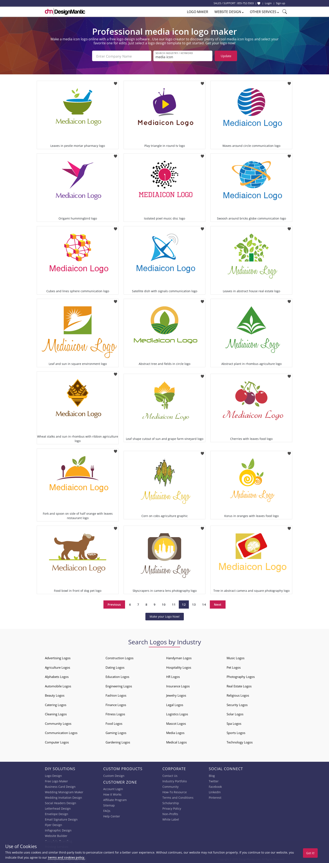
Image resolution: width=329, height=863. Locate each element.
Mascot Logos (176, 723)
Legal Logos (174, 704)
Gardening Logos (118, 741)
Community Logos (58, 723)
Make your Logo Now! (165, 616)
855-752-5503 (245, 3)
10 (164, 603)
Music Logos (235, 657)
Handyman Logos (179, 657)
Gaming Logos (116, 732)
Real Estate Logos (239, 685)
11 (174, 603)
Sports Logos (236, 732)
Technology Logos (240, 741)
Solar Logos (235, 713)
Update (226, 56)
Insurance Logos (178, 685)
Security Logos (237, 704)
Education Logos (117, 676)
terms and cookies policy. (66, 857)
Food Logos (114, 723)
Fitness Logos (115, 713)
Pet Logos (234, 666)
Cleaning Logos (56, 713)
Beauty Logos (54, 694)
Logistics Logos (177, 713)
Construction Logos (119, 657)
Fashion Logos (116, 694)
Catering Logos (55, 704)
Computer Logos (57, 741)
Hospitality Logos (178, 666)
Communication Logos (61, 732)
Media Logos (175, 732)
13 (194, 603)
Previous (114, 603)
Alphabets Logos (57, 676)
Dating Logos (115, 666)
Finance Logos (116, 704)
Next (217, 603)
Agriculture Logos (57, 666)
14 (204, 603)
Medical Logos (176, 741)
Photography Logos (241, 676)
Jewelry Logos (176, 694)
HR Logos (173, 676)
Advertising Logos (57, 657)
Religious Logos (238, 694)
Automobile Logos (58, 685)
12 (184, 603)
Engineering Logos (119, 685)
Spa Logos (234, 723)
